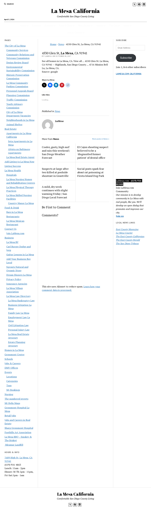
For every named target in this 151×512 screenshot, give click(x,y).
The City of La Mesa (15, 45)
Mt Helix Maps (12, 403)
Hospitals (11, 175)
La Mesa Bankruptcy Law (21, 300)
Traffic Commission (16, 99)
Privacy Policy (13, 279)
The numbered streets (16, 398)
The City (113, 25)
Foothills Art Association (18, 432)
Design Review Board (17, 62)
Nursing (9, 394)
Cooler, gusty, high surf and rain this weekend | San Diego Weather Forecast (56, 152)
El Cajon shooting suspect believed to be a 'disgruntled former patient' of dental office (92, 152)
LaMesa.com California (128, 73)
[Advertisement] (131, 130)
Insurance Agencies (16, 283)
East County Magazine (127, 229)
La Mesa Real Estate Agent (20, 157)
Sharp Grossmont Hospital (19, 428)
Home (23, 25)
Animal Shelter (14, 124)
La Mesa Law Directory (18, 296)
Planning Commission (18, 95)
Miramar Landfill (14, 444)
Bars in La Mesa (14, 212)
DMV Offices (11, 367)
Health (99, 25)
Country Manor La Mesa (21, 203)
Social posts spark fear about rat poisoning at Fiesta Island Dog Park (90, 172)
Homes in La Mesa (14, 350)
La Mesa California (75, 11)
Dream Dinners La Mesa (19, 274)
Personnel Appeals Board (19, 90)
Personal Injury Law (18, 329)
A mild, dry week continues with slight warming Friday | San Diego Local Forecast (55, 192)
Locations (11, 376)
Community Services (17, 50)
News (126, 25)
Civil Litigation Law (18, 325)
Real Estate (84, 25)
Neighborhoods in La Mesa (20, 120)
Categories (12, 381)
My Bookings (13, 390)
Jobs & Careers (74, 32)
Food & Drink (65, 25)
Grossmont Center (14, 354)
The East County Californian (130, 236)
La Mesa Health (13, 170)
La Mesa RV (12, 242)
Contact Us (10, 228)
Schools (9, 359)
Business (48, 25)
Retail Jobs (10, 415)
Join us (120, 216)
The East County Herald (128, 240)
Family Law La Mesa (18, 313)
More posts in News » (100, 139)
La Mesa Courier (124, 232)
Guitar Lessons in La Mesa (20, 254)
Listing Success (13, 166)
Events (8, 372)
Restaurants (12, 216)
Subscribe (126, 57)
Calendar (36, 25)
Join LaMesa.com (15, 233)
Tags (9, 385)
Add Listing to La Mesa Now (19, 161)
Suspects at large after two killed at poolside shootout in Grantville (55, 172)
